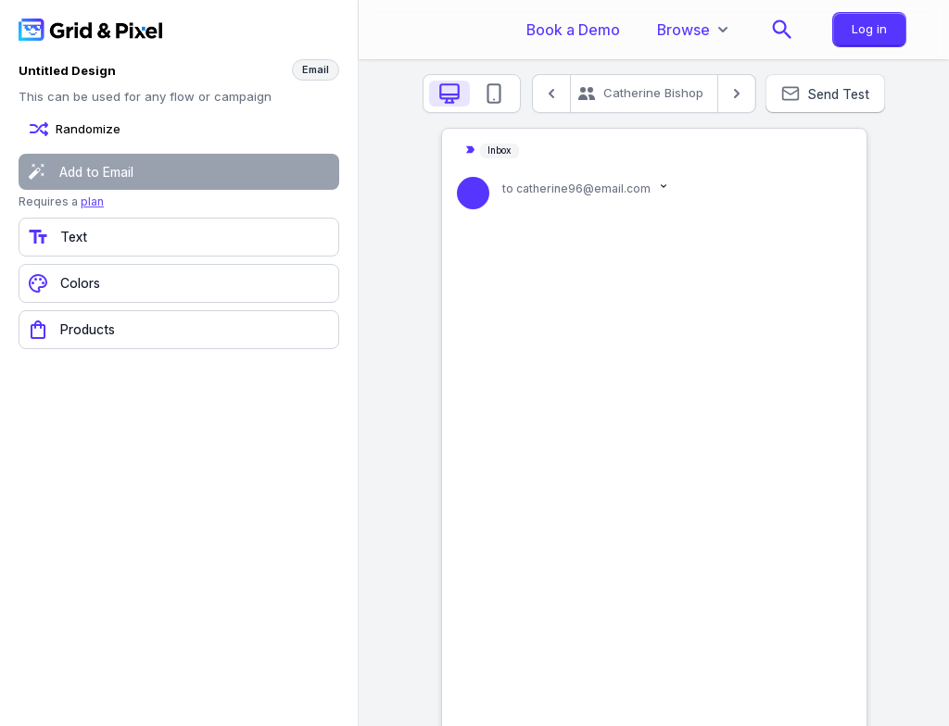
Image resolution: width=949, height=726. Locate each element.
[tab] (449, 93)
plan (92, 201)
